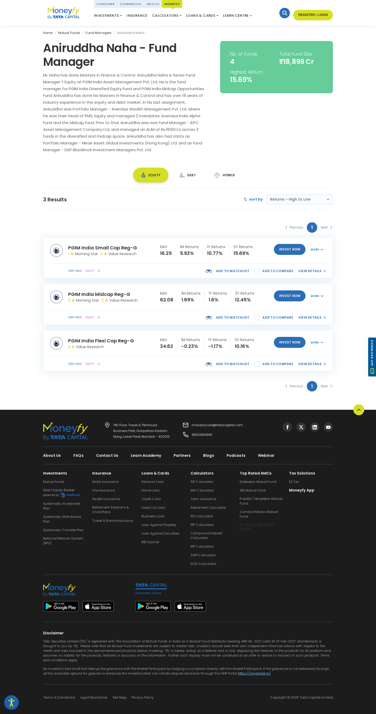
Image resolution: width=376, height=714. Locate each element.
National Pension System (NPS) (122, 14)
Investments (106, 15)
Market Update (208, 16)
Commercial (131, 4)
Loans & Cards (200, 15)
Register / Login (313, 15)
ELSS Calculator (173, 16)
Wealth (153, 4)
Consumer (106, 4)
